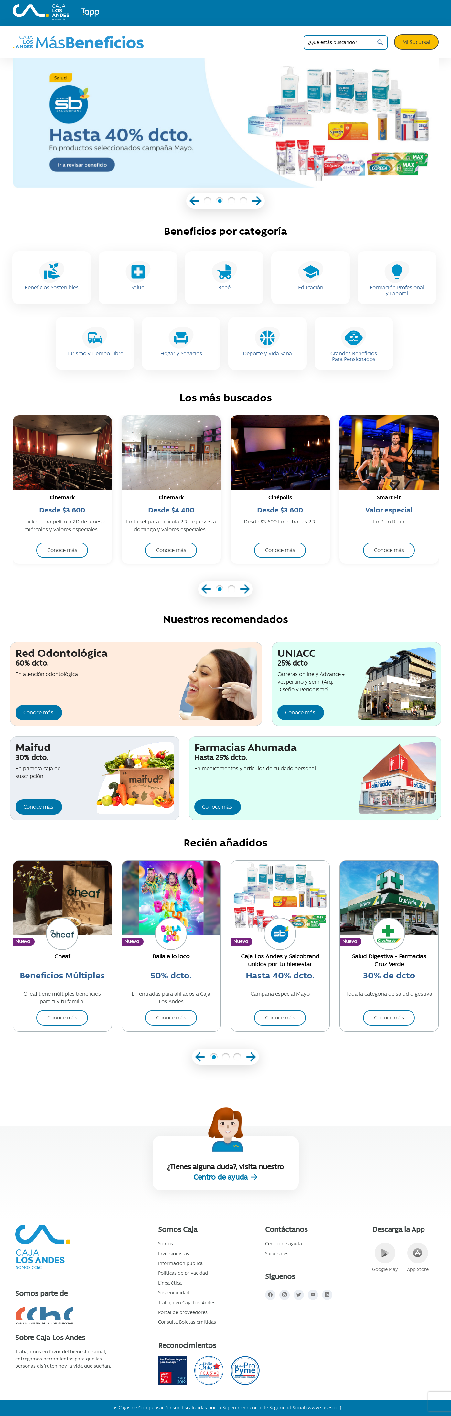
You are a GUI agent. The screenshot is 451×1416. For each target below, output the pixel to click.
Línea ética (170, 1283)
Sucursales (276, 1253)
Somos (165, 1243)
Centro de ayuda (221, 1177)
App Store (418, 1257)
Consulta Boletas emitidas (187, 1322)
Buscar (380, 42)
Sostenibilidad (173, 1293)
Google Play (385, 1257)
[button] (208, 202)
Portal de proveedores (183, 1312)
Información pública (180, 1263)
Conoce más (38, 712)
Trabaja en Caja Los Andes (186, 1303)
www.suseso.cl (324, 1408)
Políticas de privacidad (183, 1273)
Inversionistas (173, 1253)
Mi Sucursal (416, 42)
